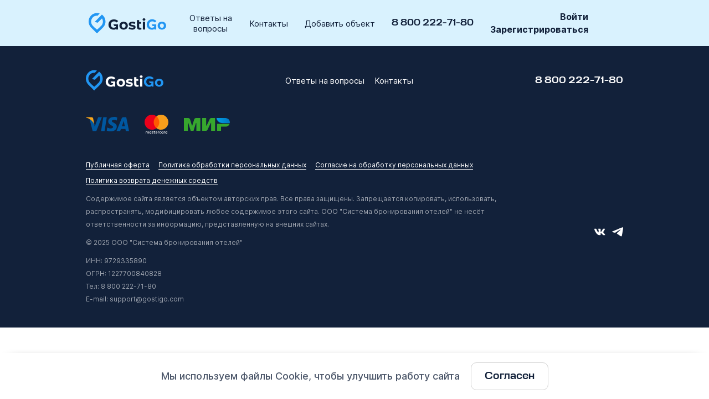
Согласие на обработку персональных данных (394, 165)
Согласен (510, 376)
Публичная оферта (118, 165)
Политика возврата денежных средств (152, 180)
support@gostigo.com (147, 299)
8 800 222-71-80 (433, 23)
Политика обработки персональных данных (232, 165)
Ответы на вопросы (210, 23)
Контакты (268, 23)
